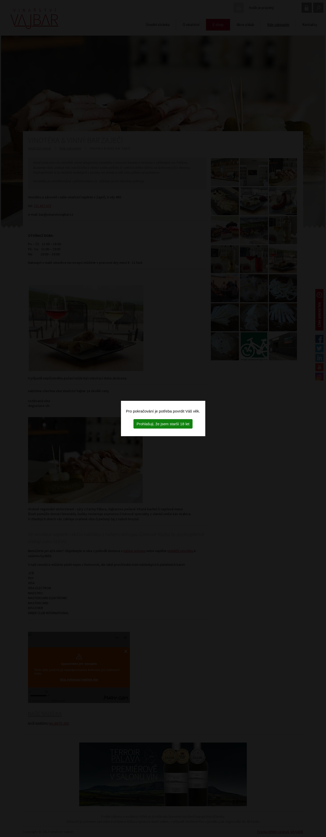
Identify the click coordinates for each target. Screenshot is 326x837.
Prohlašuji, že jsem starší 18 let (163, 424)
